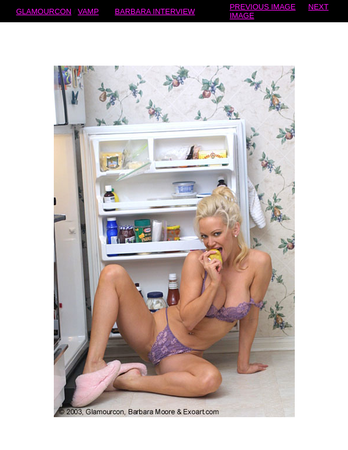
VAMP (88, 10)
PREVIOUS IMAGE (263, 6)
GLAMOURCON (43, 10)
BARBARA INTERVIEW (155, 10)
